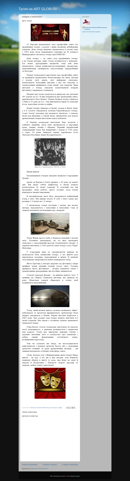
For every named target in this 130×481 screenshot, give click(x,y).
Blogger (77, 476)
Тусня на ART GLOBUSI (38, 9)
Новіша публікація (29, 465)
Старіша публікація (70, 465)
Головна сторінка (49, 465)
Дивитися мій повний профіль (91, 31)
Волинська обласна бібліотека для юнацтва (95, 28)
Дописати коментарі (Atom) (40, 468)
